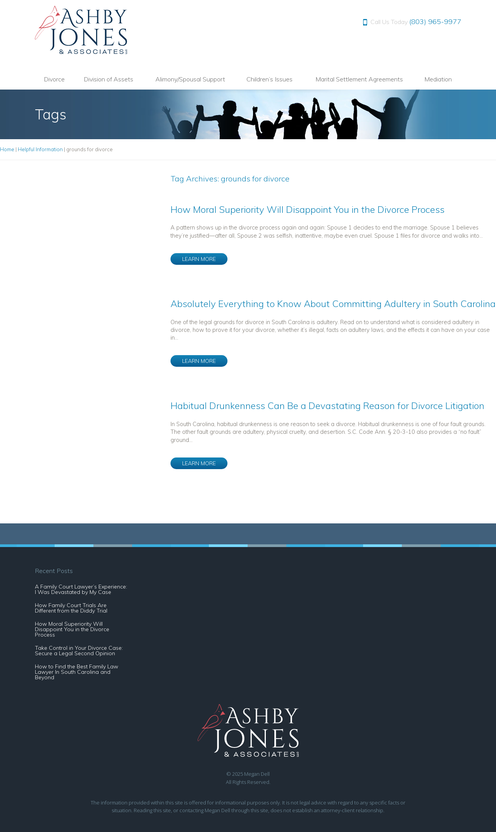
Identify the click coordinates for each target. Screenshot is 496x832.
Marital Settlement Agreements (359, 79)
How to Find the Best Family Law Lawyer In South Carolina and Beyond (76, 672)
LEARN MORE (199, 258)
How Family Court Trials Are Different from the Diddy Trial (71, 608)
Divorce (54, 79)
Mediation (438, 79)
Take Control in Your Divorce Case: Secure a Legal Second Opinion (79, 650)
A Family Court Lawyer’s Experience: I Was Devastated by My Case (81, 589)
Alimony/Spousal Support (190, 79)
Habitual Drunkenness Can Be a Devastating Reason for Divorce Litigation (327, 405)
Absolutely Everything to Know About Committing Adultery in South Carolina (333, 303)
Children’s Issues (269, 79)
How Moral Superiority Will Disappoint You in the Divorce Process (307, 209)
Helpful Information (40, 149)
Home (7, 149)
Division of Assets (108, 79)
